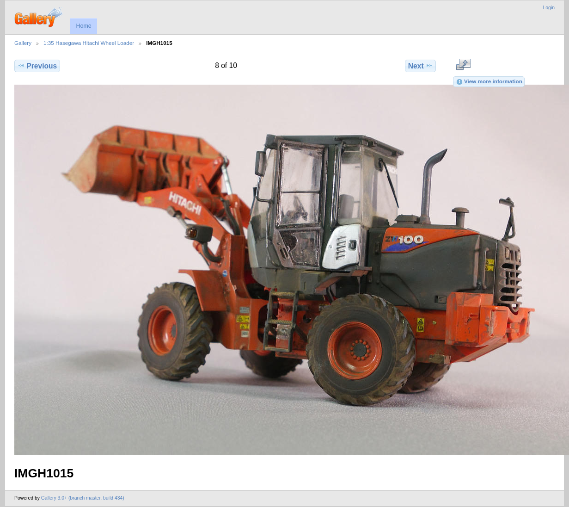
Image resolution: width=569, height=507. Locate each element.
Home (83, 26)
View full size (463, 64)
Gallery (22, 43)
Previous (37, 66)
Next (420, 66)
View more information (489, 82)
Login (549, 7)
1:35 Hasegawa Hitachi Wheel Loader (88, 43)
